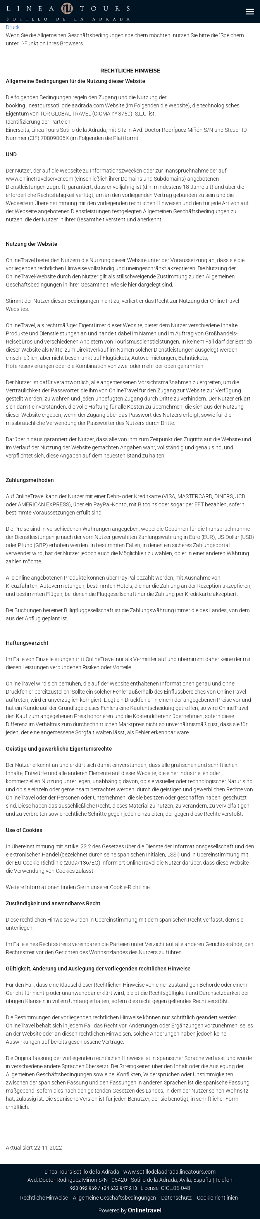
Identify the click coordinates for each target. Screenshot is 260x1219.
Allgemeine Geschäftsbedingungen (114, 1198)
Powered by (130, 1210)
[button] (250, 11)
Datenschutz (176, 1198)
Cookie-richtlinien (217, 1198)
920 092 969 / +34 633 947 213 (103, 1188)
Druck (13, 27)
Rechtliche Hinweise (44, 1198)
